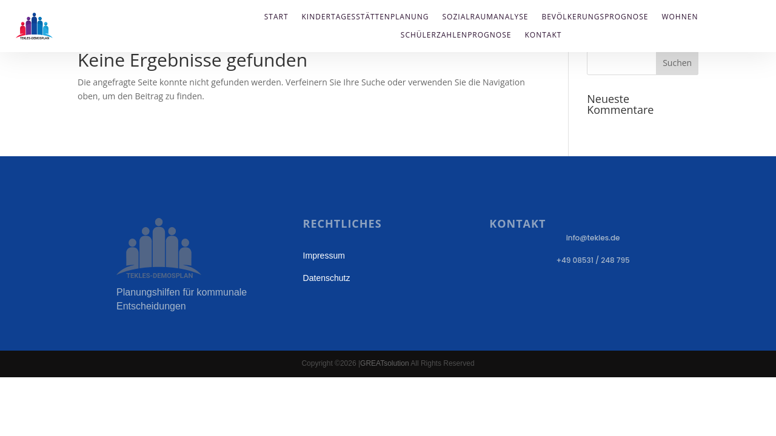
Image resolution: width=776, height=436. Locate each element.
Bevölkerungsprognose (594, 17)
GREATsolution (384, 363)
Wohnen (679, 17)
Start (276, 17)
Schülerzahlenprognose (456, 35)
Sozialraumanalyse (486, 17)
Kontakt (542, 35)
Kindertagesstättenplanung (365, 17)
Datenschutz (326, 278)
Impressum (324, 255)
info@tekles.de (593, 238)
